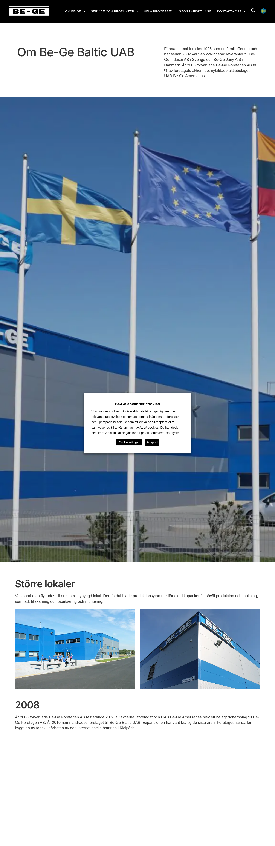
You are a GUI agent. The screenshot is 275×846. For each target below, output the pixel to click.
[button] (253, 10)
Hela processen (158, 11)
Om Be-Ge (75, 11)
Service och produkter (114, 11)
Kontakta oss (231, 11)
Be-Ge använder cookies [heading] (137, 404)
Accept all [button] (152, 442)
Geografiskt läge (195, 11)
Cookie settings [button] (128, 442)
